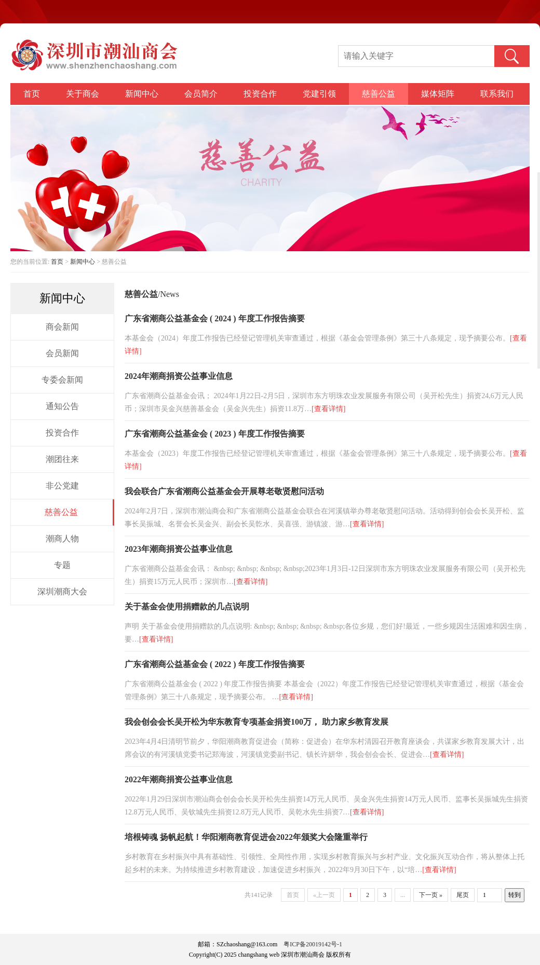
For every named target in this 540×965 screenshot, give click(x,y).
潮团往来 (62, 459)
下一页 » (430, 895)
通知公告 (62, 406)
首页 (31, 93)
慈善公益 (378, 93)
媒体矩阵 (437, 93)
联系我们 (497, 93)
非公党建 (62, 485)
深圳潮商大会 (62, 591)
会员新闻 (62, 353)
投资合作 (260, 93)
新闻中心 (141, 93)
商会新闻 (62, 326)
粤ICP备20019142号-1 (313, 944)
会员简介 (201, 93)
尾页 (462, 895)
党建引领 (319, 93)
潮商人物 (62, 538)
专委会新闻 (62, 379)
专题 (62, 565)
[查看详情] (328, 409)
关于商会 (82, 93)
